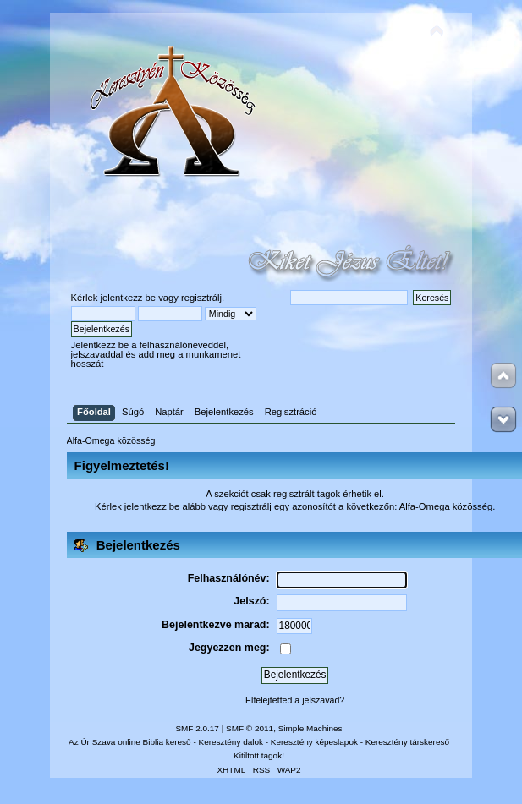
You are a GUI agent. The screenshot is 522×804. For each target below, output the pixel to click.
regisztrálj (201, 298)
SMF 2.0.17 (197, 728)
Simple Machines (310, 728)
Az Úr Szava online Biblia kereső (130, 742)
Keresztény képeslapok (314, 742)
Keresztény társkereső (407, 742)
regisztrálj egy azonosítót (283, 506)
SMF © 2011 (249, 728)
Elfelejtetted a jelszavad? (294, 700)
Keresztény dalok (231, 742)
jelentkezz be (128, 298)
